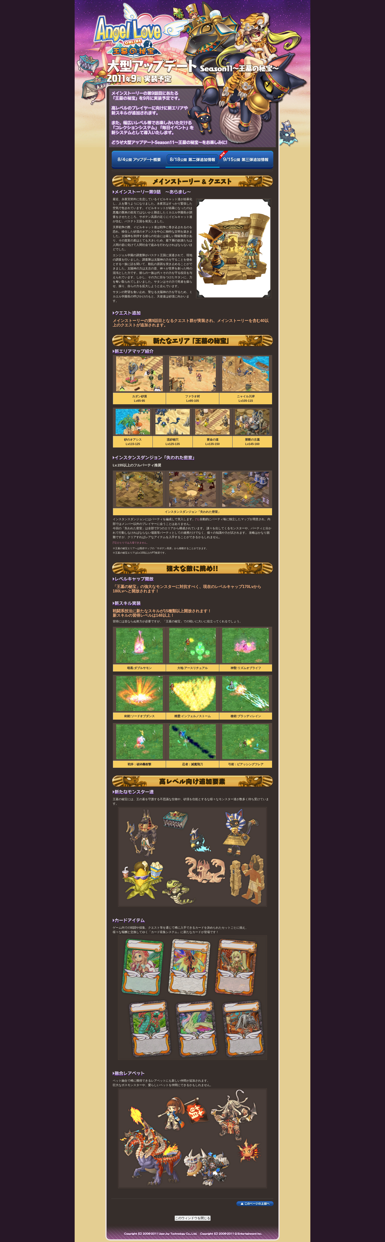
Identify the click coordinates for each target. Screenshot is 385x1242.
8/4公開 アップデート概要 (138, 162)
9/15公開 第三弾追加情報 (247, 162)
